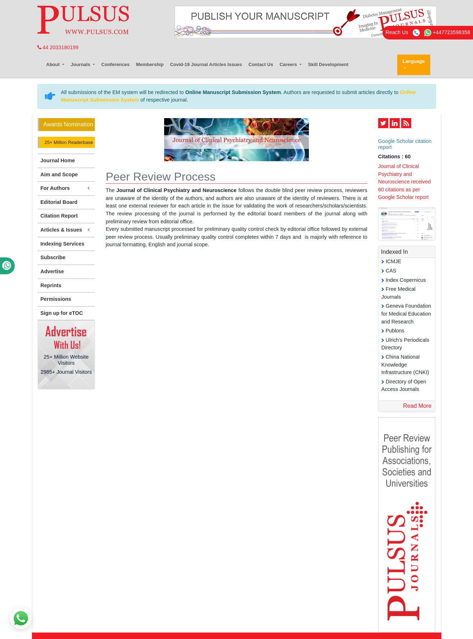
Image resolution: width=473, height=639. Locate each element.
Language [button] (414, 61)
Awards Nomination (68, 124)
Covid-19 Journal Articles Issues (206, 64)
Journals (81, 64)
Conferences (115, 64)
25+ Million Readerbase (68, 142)
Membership (150, 64)
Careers (288, 64)
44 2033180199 (58, 47)
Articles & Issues (66, 230)
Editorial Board (59, 202)
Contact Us (261, 64)
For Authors (66, 188)
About (53, 64)
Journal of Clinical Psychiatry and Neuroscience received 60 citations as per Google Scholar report (404, 181)
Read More (417, 406)
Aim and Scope (59, 174)
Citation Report (59, 216)
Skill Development (328, 64)
